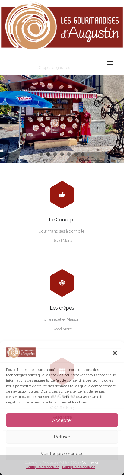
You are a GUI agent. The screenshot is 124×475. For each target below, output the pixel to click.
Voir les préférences (62, 453)
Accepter (62, 420)
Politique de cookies (42, 467)
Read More (62, 240)
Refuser (62, 437)
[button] (115, 353)
